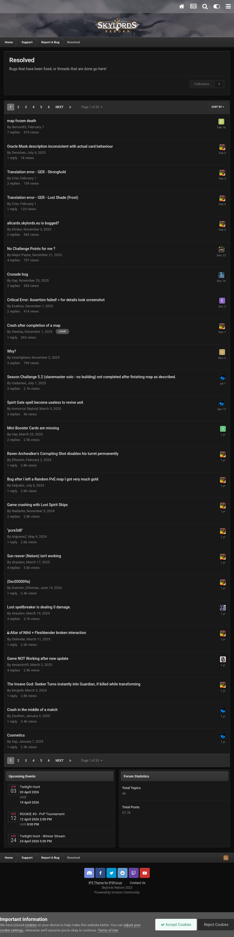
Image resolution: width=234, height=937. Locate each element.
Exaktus (18, 306)
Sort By (218, 106)
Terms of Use (108, 930)
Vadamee (19, 383)
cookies (31, 925)
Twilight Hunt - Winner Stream (42, 836)
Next (59, 107)
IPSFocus (115, 883)
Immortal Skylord (25, 409)
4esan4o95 (20, 665)
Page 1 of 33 (91, 107)
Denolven (19, 153)
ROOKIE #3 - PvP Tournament (42, 814)
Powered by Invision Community (117, 892)
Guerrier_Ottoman (25, 588)
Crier (15, 178)
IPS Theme (96, 883)
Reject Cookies (215, 924)
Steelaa (17, 332)
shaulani (18, 562)
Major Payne (21, 255)
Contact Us (138, 883)
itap (14, 280)
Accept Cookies (176, 924)
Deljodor (18, 485)
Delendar (18, 639)
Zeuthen (18, 716)
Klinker (17, 229)
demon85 (19, 127)
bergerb (17, 690)
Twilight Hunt (30, 787)
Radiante (18, 511)
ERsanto (18, 460)
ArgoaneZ (19, 537)
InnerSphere (21, 357)
